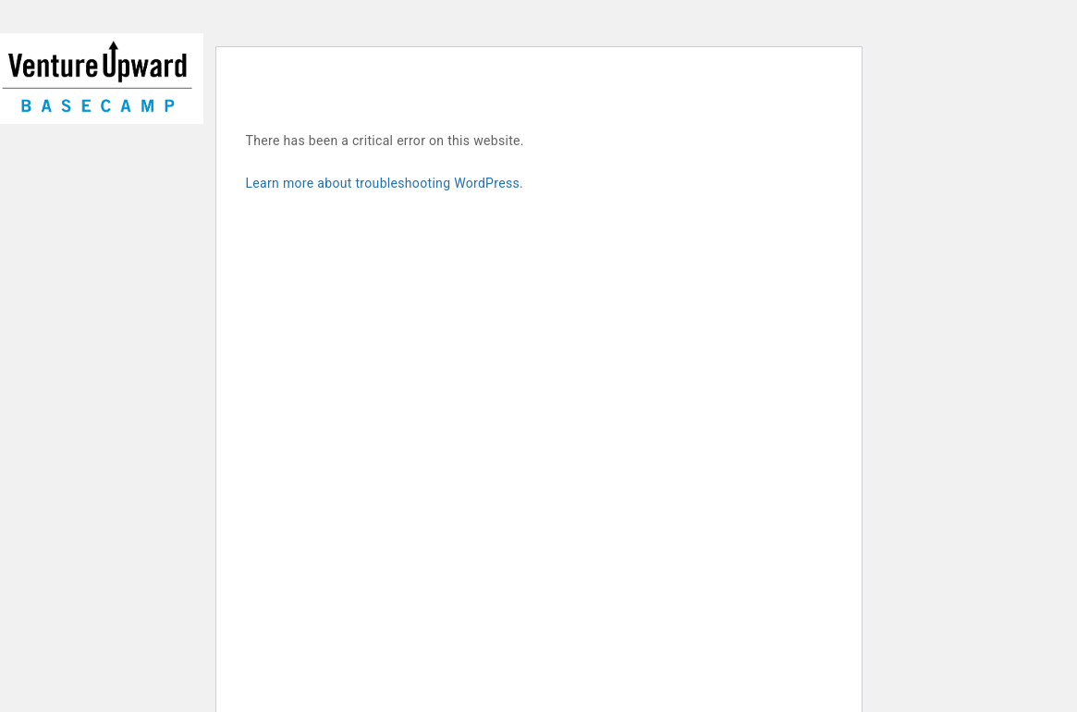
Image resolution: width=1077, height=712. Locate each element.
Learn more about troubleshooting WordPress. (385, 183)
